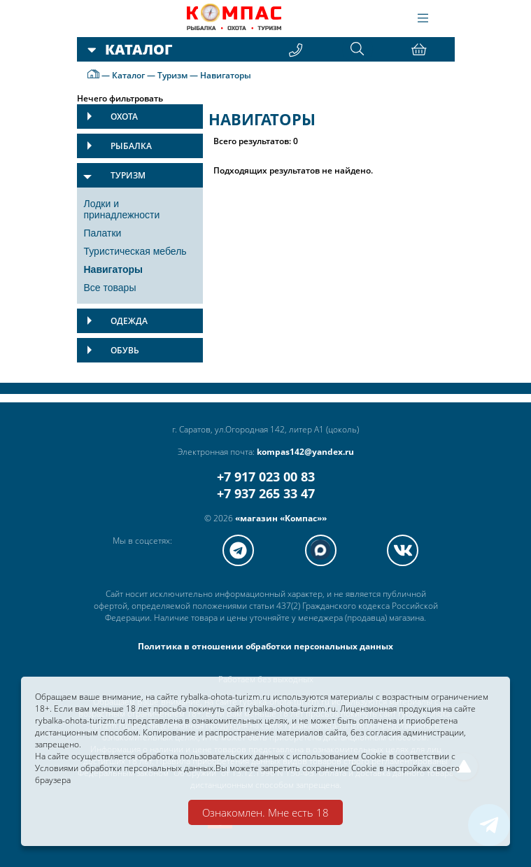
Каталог (128, 75)
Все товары (110, 287)
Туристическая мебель (135, 251)
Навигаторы (225, 75)
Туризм (172, 75)
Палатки (103, 233)
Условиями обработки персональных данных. (125, 768)
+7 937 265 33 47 (266, 493)
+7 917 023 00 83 (266, 476)
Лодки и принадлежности (122, 209)
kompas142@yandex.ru (305, 452)
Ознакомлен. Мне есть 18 (265, 812)
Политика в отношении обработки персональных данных (265, 646)
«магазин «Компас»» (281, 518)
